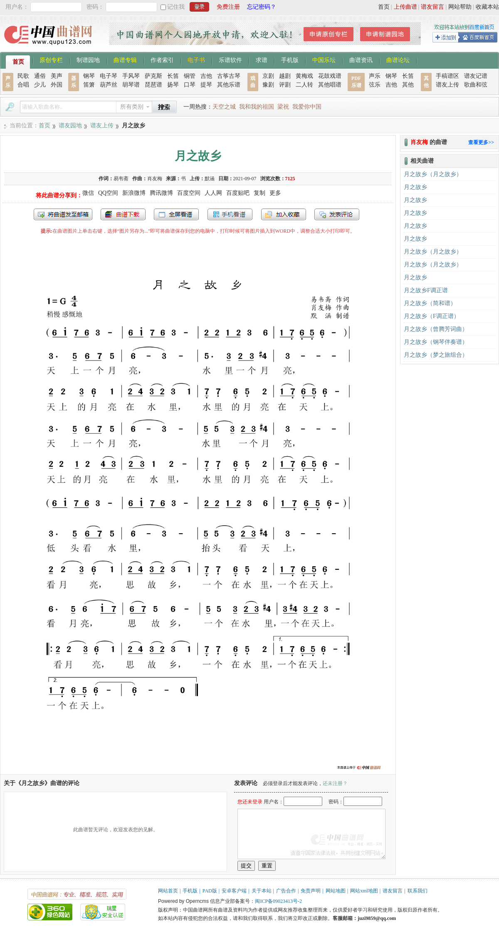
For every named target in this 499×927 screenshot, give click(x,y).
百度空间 (188, 193)
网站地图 (336, 891)
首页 (384, 7)
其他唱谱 (329, 85)
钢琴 (89, 76)
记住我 (176, 7)
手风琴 (131, 76)
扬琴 (173, 85)
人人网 (213, 193)
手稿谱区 (447, 76)
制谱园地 (88, 59)
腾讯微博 (161, 193)
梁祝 (283, 107)
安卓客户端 (234, 891)
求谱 (261, 59)
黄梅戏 (304, 76)
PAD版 (210, 891)
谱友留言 (432, 7)
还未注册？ (335, 783)
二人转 (304, 85)
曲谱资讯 (361, 59)
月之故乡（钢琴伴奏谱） (436, 342)
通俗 (40, 76)
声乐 (374, 76)
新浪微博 (134, 193)
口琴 (189, 85)
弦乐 (374, 85)
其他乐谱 (228, 85)
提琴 (206, 85)
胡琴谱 (131, 85)
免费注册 (228, 7)
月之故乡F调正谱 (426, 290)
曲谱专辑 (125, 59)
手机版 (290, 59)
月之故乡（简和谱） (430, 303)
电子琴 (108, 76)
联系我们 (417, 891)
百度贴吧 (238, 193)
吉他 (206, 76)
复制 (259, 193)
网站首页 (168, 891)
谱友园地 (70, 125)
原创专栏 (51, 59)
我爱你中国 (306, 107)
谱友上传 (447, 85)
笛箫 (89, 85)
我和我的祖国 (256, 107)
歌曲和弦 (475, 85)
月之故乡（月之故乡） (433, 174)
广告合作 (286, 891)
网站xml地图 (364, 891)
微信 (88, 193)
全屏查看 (176, 214)
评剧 (285, 85)
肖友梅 (154, 178)
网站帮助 (460, 7)
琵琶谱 (153, 85)
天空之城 (224, 107)
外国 (56, 85)
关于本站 (262, 891)
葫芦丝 (108, 85)
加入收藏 (283, 214)
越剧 (285, 76)
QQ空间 (108, 193)
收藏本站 (487, 7)
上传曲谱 (405, 7)
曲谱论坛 (398, 59)
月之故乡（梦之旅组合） (436, 355)
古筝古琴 (228, 76)
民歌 (23, 76)
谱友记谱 (475, 76)
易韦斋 (121, 178)
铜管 (189, 76)
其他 (408, 85)
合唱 (23, 85)
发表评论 (336, 214)
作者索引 (162, 59)
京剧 (268, 76)
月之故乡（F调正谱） (431, 316)
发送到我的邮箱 (63, 214)
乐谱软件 (230, 59)
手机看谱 (230, 214)
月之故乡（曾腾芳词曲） (436, 329)
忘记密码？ (261, 7)
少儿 (40, 85)
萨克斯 (153, 76)
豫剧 (268, 85)
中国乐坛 (324, 59)
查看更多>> (481, 142)
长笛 (173, 76)
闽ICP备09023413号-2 (278, 901)
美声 (56, 76)
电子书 (196, 59)
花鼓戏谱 (329, 76)
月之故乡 (415, 187)
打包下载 (123, 214)
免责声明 (311, 891)
